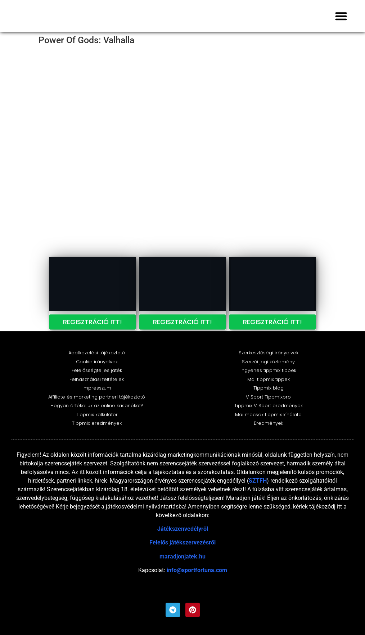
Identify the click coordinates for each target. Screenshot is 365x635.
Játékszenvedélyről (182, 528)
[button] (341, 16)
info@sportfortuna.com (197, 570)
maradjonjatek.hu (182, 556)
